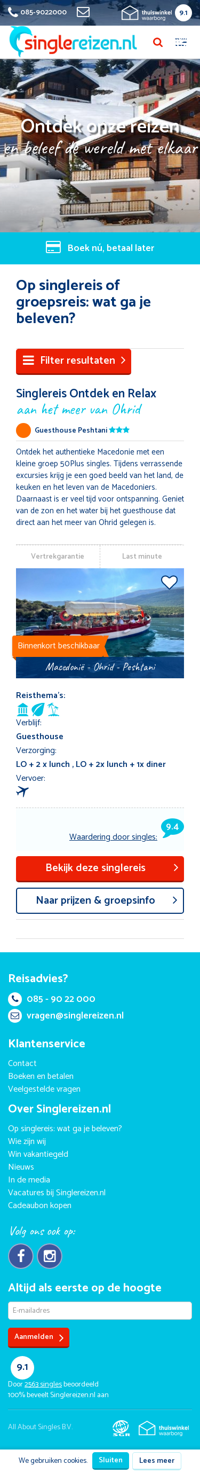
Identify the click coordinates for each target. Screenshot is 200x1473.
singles (43, 1384)
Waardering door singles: (126, 836)
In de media (29, 1180)
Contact (22, 1063)
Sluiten (111, 1460)
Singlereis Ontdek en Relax (100, 401)
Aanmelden (39, 1337)
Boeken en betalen (41, 1076)
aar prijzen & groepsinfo (107, 901)
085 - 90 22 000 (51, 999)
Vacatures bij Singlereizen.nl (57, 1193)
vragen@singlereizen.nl (66, 1016)
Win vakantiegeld (38, 1154)
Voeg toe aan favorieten (169, 582)
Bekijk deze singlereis (112, 868)
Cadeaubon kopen (39, 1205)
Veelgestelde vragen (44, 1089)
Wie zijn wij (27, 1141)
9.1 (183, 13)
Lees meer (156, 1461)
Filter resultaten (74, 361)
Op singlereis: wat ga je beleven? (65, 1129)
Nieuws (21, 1167)
